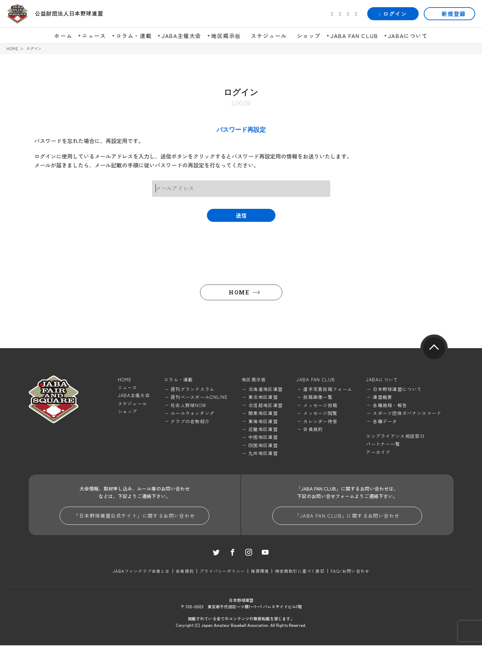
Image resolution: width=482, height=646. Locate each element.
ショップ (309, 35)
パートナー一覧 (383, 444)
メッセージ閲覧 (320, 413)
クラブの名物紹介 (190, 421)
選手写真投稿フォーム (327, 389)
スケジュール (269, 35)
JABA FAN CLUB (354, 35)
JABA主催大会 (181, 35)
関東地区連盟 (263, 413)
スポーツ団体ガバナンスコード (407, 413)
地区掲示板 (226, 35)
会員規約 (313, 429)
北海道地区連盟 (265, 389)
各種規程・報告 (390, 405)
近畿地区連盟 (263, 429)
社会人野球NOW (188, 405)
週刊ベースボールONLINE (199, 397)
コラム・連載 (134, 35)
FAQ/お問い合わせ (349, 571)
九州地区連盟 (263, 454)
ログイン (393, 14)
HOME (12, 49)
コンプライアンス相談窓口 (395, 436)
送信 (241, 216)
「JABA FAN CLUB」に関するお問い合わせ (347, 516)
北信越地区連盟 (265, 405)
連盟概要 (382, 397)
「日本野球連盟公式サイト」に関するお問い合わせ (134, 516)
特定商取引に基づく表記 (299, 571)
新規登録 (454, 14)
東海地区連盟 (263, 421)
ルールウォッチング (193, 413)
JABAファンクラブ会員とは (141, 571)
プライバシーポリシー (222, 571)
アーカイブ (378, 452)
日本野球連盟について (397, 389)
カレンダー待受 (320, 421)
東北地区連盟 (263, 397)
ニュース (94, 35)
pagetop (434, 348)
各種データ (385, 421)
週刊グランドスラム (193, 389)
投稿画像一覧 (318, 397)
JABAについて (408, 35)
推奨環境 (260, 571)
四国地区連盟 (263, 445)
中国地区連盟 (263, 437)
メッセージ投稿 (320, 405)
